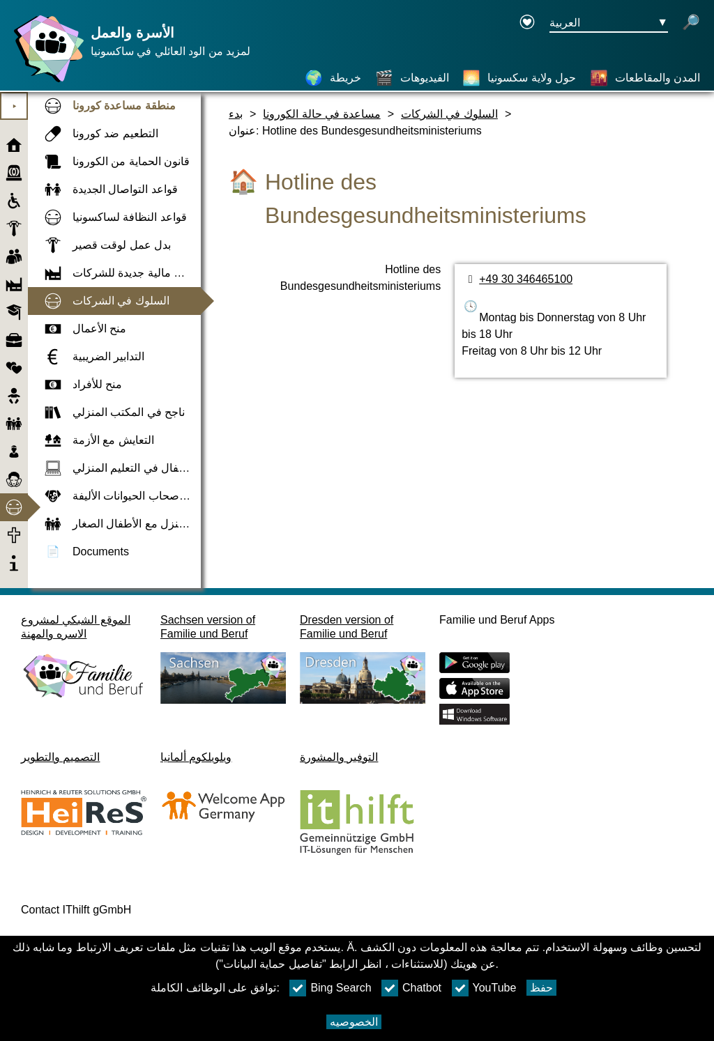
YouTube (484, 988)
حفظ (541, 988)
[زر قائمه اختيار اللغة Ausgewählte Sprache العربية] (608, 23)
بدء (236, 114)
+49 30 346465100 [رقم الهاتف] (525, 279)
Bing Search (330, 988)
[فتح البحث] (691, 23)
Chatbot (411, 988)
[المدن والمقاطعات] (645, 78)
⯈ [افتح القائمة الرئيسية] (14, 106)
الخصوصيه (354, 1022)
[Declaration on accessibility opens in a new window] (527, 23)
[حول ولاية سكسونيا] (519, 78)
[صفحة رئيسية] (45, 82)
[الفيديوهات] (412, 78)
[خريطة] (333, 78)
